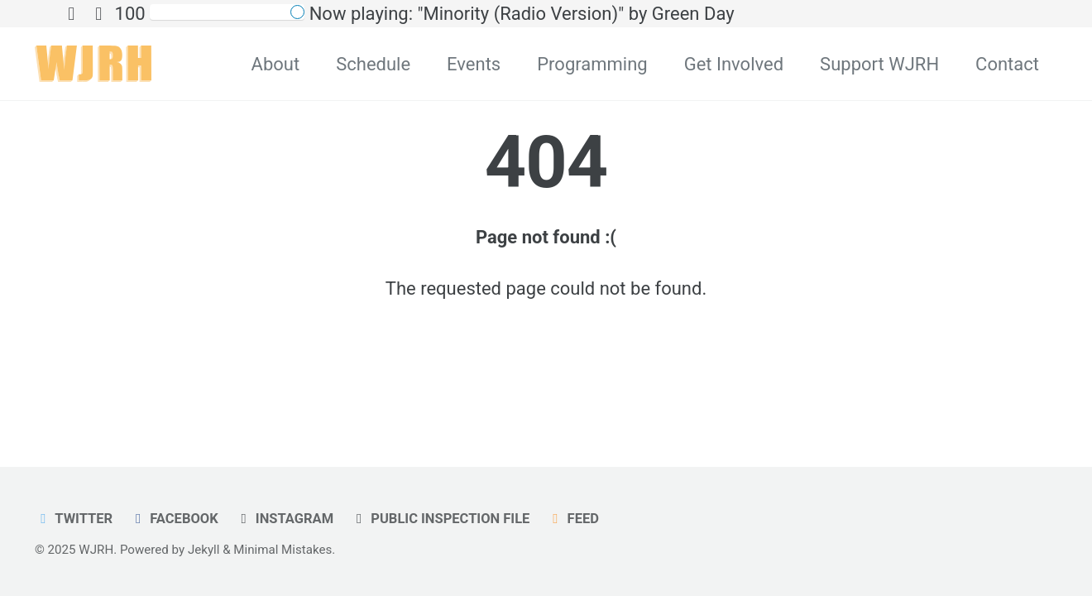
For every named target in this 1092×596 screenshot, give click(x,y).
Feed (573, 518)
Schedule (373, 64)
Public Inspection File (440, 518)
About (275, 64)
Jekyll (204, 549)
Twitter (74, 518)
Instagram (284, 518)
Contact (1007, 64)
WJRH (96, 549)
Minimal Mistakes (282, 549)
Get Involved (733, 64)
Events (473, 64)
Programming (592, 64)
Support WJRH (879, 64)
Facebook (174, 518)
